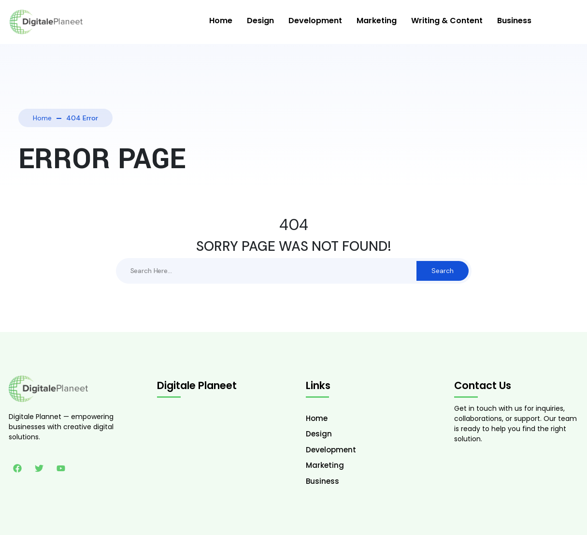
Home (220, 20)
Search (442, 270)
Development (315, 20)
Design (260, 20)
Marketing (377, 20)
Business (514, 20)
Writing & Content (447, 20)
